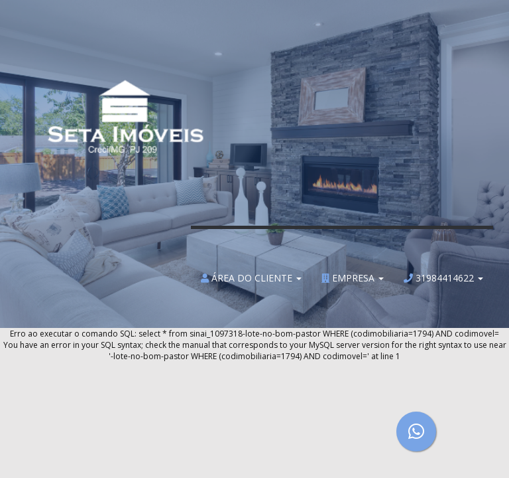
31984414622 (443, 278)
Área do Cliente (251, 278)
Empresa (352, 278)
